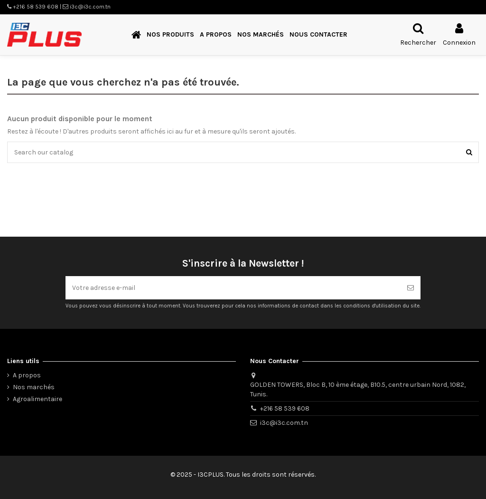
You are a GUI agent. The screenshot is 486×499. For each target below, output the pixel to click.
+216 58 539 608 (284, 408)
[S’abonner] (411, 287)
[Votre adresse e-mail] (233, 287)
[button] (170, 35)
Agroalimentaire (37, 399)
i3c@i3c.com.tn (284, 423)
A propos (27, 375)
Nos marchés (34, 387)
